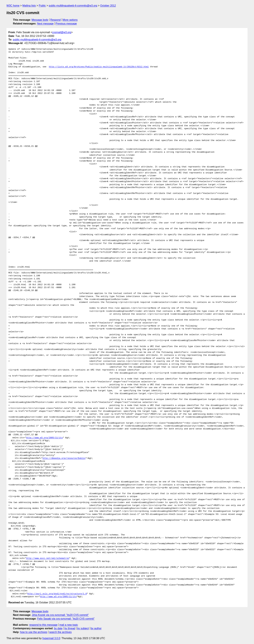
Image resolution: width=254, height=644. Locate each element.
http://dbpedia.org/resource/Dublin (64, 458)
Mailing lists (29, 5)
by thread (69, 628)
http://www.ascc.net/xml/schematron (47, 558)
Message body (40, 19)
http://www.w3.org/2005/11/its (44, 437)
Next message (45, 23)
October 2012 (108, 5)
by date (58, 628)
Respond (55, 19)
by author (96, 628)
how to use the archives (33, 632)
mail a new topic (68, 624)
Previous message (66, 23)
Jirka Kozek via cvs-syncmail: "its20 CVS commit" (60, 615)
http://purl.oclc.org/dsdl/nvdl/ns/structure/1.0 (57, 593)
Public (42, 5)
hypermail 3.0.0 (51, 638)
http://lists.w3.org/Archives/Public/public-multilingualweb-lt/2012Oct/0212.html (99, 66)
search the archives (60, 632)
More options (70, 19)
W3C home (12, 5)
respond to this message (43, 624)
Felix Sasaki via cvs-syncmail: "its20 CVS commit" (66, 618)
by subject (83, 628)
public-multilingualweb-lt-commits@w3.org (73, 5)
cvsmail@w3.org (61, 32)
